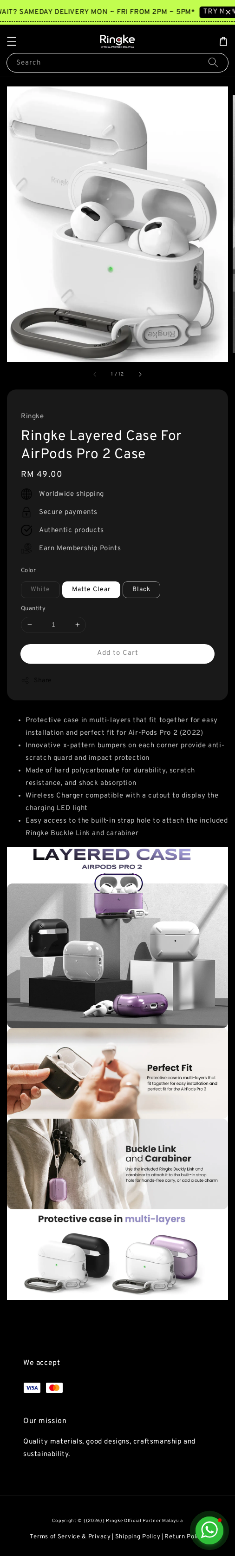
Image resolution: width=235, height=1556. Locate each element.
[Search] (213, 62)
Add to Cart (117, 653)
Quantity (33, 609)
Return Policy (184, 1537)
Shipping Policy (138, 1537)
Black (141, 589)
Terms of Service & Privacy (70, 1537)
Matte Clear (91, 589)
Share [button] (36, 680)
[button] (11, 41)
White (40, 589)
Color (28, 570)
